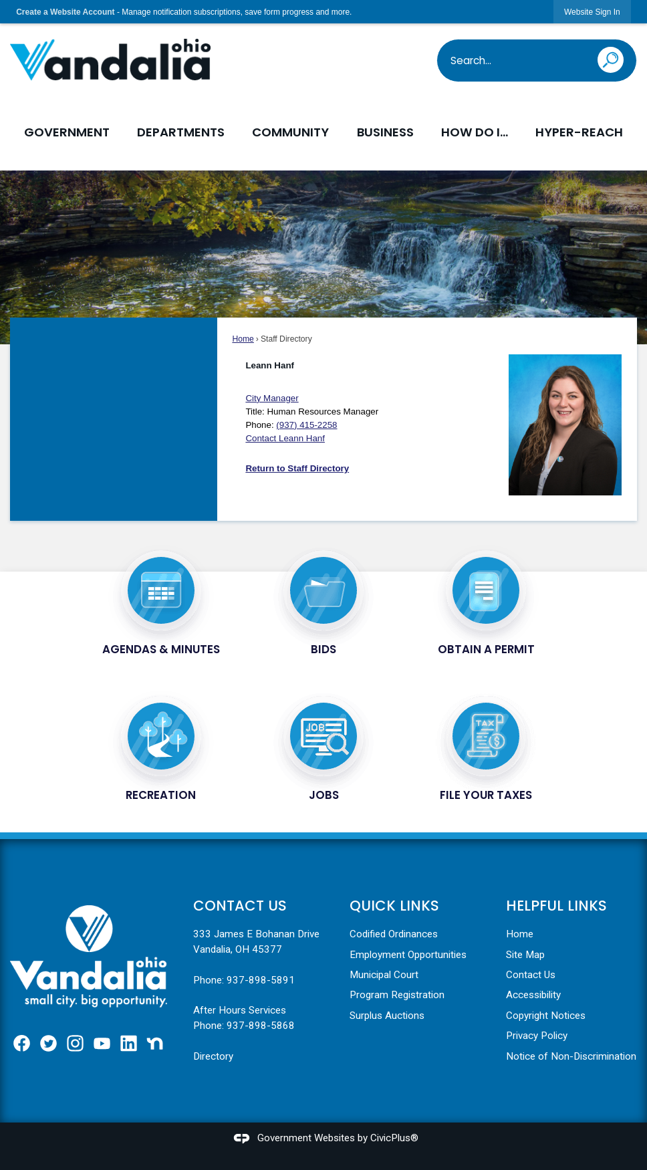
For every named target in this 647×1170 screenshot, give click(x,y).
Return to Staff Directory (297, 468)
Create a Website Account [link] (65, 12)
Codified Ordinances (394, 934)
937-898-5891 (261, 980)
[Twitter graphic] (48, 1043)
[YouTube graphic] (102, 1043)
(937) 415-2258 (306, 425)
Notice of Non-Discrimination (571, 1056)
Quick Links (394, 905)
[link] (592, 11)
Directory (213, 1056)
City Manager (271, 398)
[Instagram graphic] (75, 1043)
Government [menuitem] (67, 132)
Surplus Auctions (387, 1016)
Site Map (525, 955)
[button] (616, 58)
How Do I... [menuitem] (474, 132)
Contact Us (530, 975)
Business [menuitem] (385, 132)
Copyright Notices (546, 1016)
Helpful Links (556, 905)
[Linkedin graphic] (128, 1043)
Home (242, 339)
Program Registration (397, 995)
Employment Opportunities (408, 955)
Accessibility (533, 995)
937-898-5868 (261, 1026)
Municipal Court (384, 975)
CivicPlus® (394, 1138)
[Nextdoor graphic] (154, 1043)
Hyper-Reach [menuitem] (579, 132)
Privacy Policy (536, 1036)
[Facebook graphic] (21, 1043)
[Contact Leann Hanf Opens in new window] (285, 438)
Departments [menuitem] (181, 132)
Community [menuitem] (290, 132)
